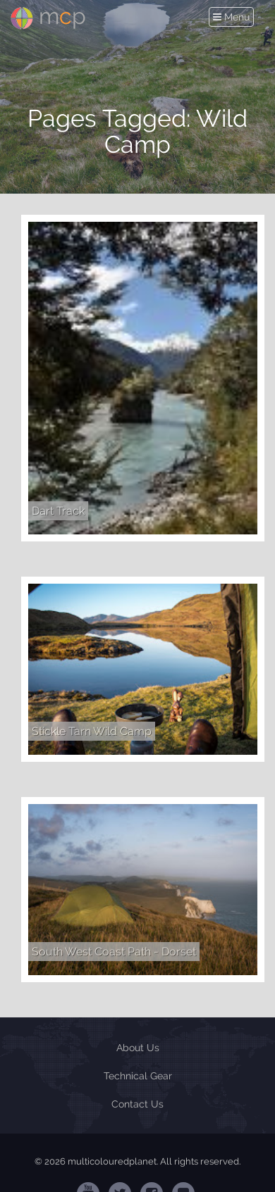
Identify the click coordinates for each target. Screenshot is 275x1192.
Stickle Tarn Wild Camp (92, 731)
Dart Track (58, 510)
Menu (233, 17)
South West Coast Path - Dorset (114, 951)
